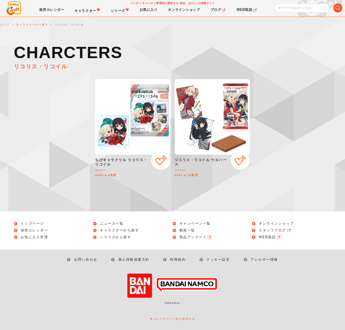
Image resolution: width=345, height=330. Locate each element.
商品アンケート (195, 237)
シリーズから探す (115, 237)
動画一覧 (187, 230)
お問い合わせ (86, 259)
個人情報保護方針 (134, 259)
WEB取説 (270, 237)
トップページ (32, 223)
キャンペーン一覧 (195, 223)
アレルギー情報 (264, 259)
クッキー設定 (218, 259)
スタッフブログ (275, 230)
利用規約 (178, 259)
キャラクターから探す (119, 230)
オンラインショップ (276, 223)
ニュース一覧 (111, 223)
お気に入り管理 (34, 237)
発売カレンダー (34, 230)
